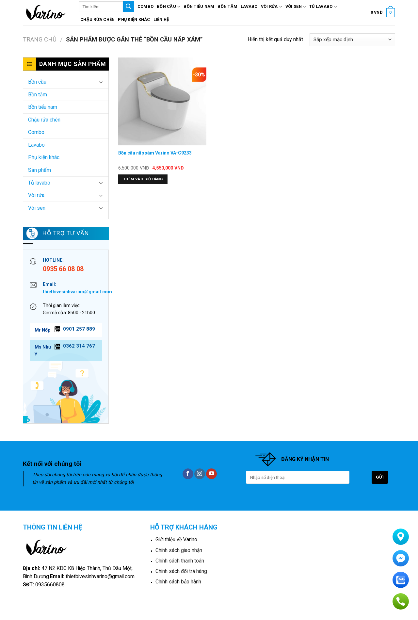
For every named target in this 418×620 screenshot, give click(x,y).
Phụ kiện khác (134, 19)
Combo (145, 6)
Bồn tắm (227, 6)
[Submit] (128, 6)
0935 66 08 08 (63, 269)
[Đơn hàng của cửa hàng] (352, 39)
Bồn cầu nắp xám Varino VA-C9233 (155, 152)
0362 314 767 (79, 346)
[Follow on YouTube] (211, 474)
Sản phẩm (39, 170)
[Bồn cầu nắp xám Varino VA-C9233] (162, 101)
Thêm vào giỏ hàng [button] (143, 179)
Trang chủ (39, 39)
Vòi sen (295, 7)
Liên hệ (161, 19)
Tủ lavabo (323, 7)
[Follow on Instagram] (199, 474)
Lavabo (249, 6)
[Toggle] (101, 82)
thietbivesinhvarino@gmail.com (77, 291)
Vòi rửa (271, 7)
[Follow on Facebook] (188, 474)
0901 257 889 (79, 329)
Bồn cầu (168, 7)
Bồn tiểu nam (199, 6)
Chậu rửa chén (97, 19)
